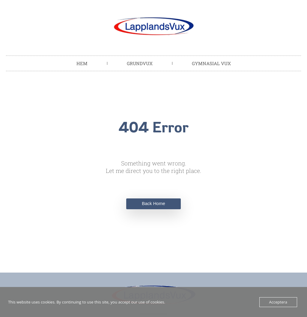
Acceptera (278, 302)
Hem (82, 63)
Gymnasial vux (211, 63)
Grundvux (140, 63)
